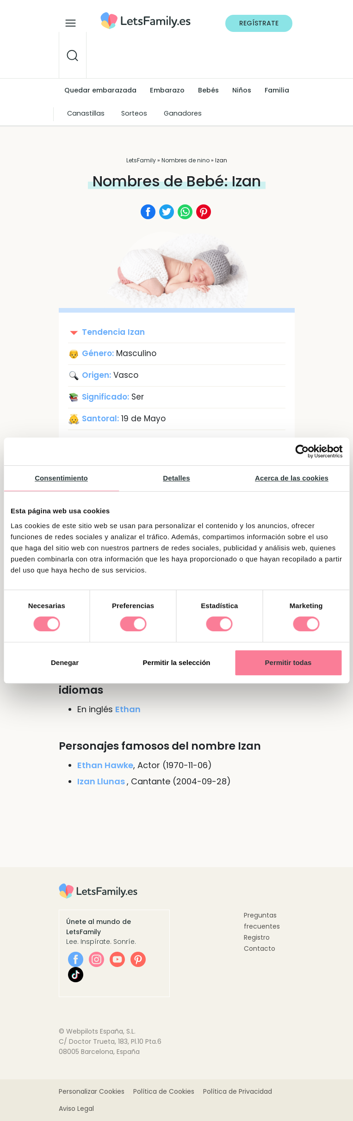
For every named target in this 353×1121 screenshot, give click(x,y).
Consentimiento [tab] (61, 478)
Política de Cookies (163, 1091)
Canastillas (86, 113)
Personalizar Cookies (91, 1091)
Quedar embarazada (100, 90)
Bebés (208, 90)
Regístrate (259, 23)
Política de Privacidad (237, 1091)
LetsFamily (141, 160)
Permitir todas (288, 662)
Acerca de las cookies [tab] (291, 478)
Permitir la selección (177, 662)
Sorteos (134, 113)
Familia (277, 90)
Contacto (259, 948)
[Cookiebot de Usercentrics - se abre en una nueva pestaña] (301, 451)
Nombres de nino (185, 160)
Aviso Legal (76, 1108)
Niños (241, 90)
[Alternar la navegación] (70, 21)
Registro (257, 937)
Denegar (65, 662)
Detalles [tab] (176, 478)
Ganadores (183, 113)
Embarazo (167, 90)
